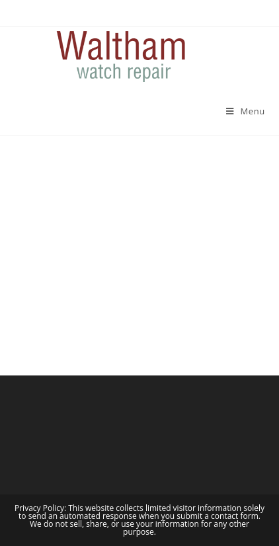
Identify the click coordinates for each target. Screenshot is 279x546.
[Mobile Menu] (245, 111)
